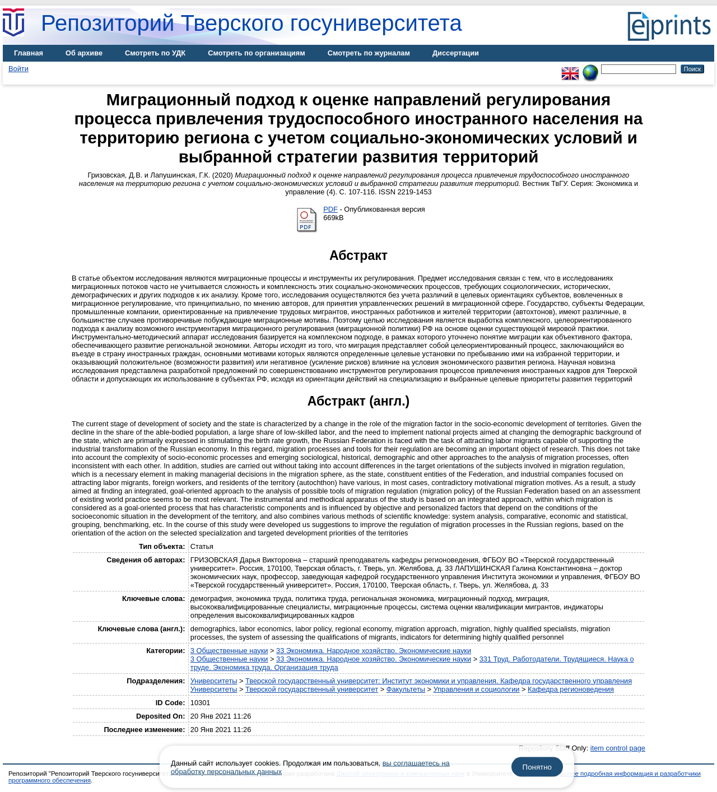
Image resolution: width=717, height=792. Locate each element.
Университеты (214, 681)
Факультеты (406, 689)
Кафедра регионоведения (571, 689)
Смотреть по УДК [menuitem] (155, 53)
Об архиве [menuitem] (84, 53)
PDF (330, 209)
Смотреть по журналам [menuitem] (369, 53)
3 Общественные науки (229, 650)
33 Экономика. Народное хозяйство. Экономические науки (373, 650)
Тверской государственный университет (311, 689)
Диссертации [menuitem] (455, 53)
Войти (18, 68)
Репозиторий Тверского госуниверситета (251, 23)
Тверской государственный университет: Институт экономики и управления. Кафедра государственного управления (438, 681)
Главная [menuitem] (28, 53)
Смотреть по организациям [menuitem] (256, 53)
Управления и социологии (477, 689)
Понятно (537, 767)
